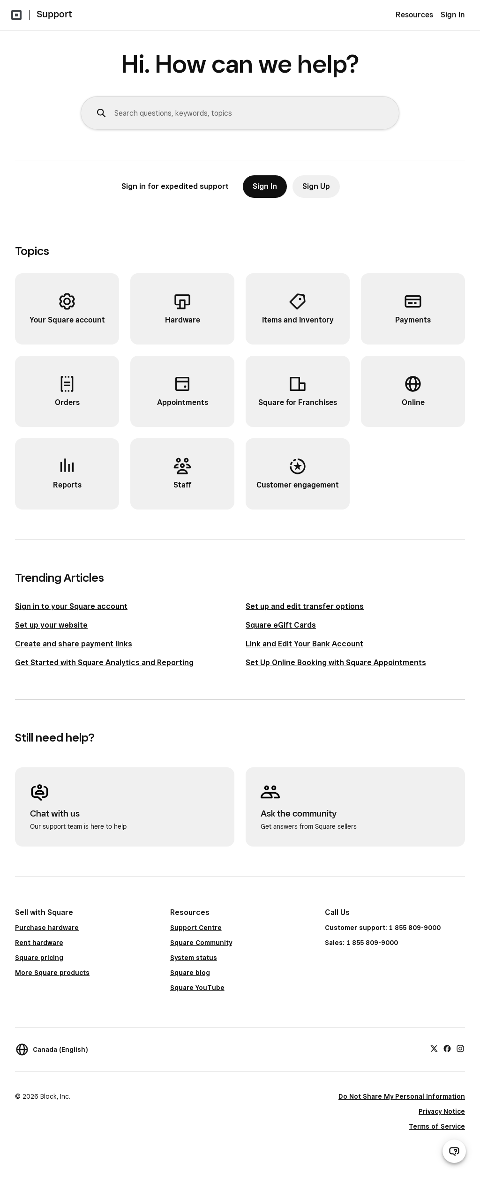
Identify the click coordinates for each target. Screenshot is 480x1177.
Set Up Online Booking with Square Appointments (336, 662)
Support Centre (196, 927)
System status (193, 957)
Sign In (453, 14)
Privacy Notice (442, 1111)
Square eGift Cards (281, 625)
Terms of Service (437, 1126)
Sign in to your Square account (71, 606)
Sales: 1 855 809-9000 (361, 942)
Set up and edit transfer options (305, 606)
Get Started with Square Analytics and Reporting (104, 662)
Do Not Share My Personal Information (401, 1096)
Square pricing (39, 957)
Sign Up (316, 186)
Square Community (201, 942)
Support (54, 14)
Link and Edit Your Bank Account (304, 643)
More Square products (52, 972)
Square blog (190, 972)
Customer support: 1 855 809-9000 (383, 927)
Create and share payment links (73, 643)
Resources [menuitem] (414, 14)
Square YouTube (197, 987)
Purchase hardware (47, 927)
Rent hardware (39, 942)
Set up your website (51, 625)
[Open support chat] (454, 1151)
